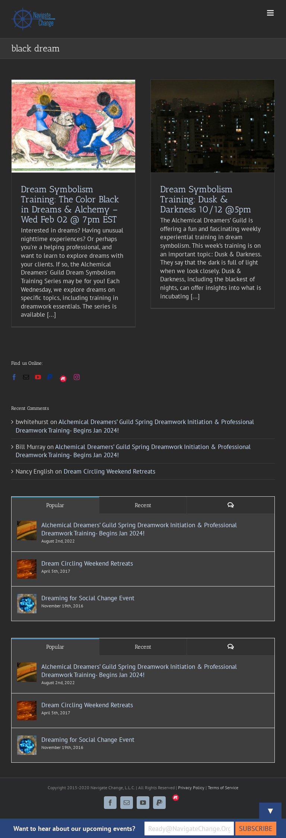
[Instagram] (77, 377)
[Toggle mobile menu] (271, 13)
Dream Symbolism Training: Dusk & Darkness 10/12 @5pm (205, 199)
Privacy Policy (191, 787)
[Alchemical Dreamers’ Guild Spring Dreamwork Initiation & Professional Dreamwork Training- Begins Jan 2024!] (26, 525)
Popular (55, 505)
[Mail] (26, 377)
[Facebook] (14, 377)
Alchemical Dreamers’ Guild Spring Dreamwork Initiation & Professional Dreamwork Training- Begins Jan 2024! (139, 529)
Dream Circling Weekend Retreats (109, 471)
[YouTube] (38, 377)
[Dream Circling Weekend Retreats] (26, 563)
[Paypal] (50, 377)
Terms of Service (223, 787)
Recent (143, 505)
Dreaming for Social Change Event (87, 598)
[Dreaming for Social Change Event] (26, 598)
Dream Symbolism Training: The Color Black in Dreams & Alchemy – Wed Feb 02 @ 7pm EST (70, 204)
